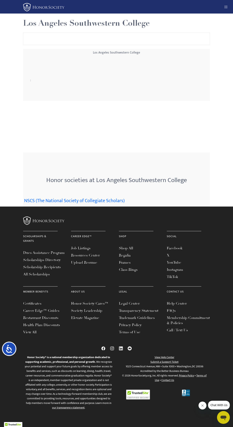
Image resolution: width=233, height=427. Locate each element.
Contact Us (167, 380)
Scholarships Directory (42, 260)
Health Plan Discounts (41, 325)
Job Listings (81, 248)
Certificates (32, 303)
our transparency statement (68, 407)
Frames (125, 262)
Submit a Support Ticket (164, 362)
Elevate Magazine (85, 318)
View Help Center (164, 357)
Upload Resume (84, 262)
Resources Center (85, 255)
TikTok (172, 277)
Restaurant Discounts (40, 318)
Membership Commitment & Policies (188, 320)
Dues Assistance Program (44, 253)
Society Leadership (86, 310)
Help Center (177, 303)
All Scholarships (36, 274)
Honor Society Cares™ (89, 303)
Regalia (125, 255)
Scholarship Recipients (42, 267)
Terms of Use (129, 332)
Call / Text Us (177, 330)
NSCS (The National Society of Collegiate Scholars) (74, 201)
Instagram (175, 269)
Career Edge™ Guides (41, 310)
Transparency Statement (138, 310)
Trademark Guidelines (137, 318)
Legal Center (129, 303)
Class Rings (128, 269)
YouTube (174, 262)
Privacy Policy (130, 325)
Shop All (126, 248)
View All (30, 332)
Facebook (175, 248)
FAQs (171, 310)
